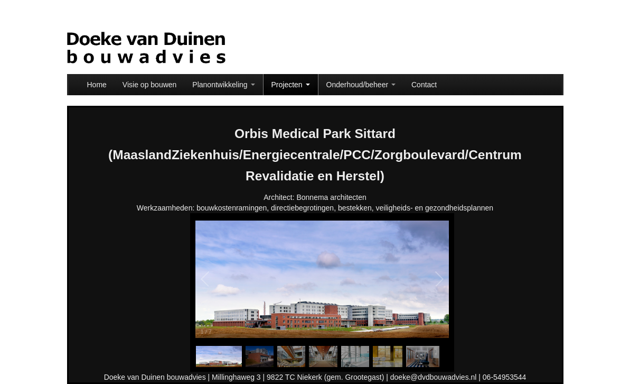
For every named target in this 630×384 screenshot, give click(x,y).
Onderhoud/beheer (361, 84)
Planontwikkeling (223, 84)
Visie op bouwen (149, 84)
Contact (424, 84)
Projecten (290, 84)
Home (97, 84)
